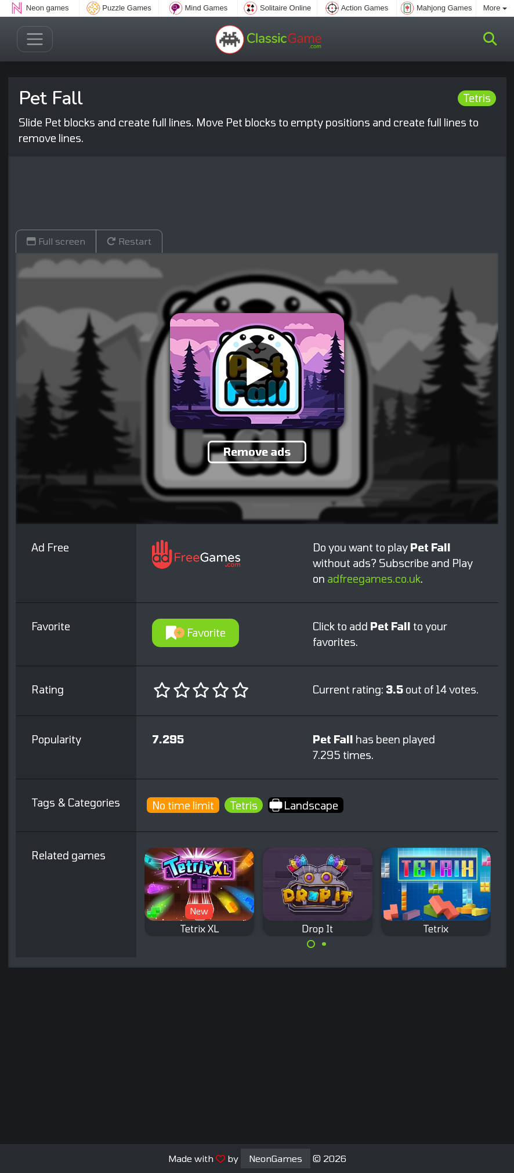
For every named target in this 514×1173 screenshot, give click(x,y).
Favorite (196, 632)
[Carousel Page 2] (324, 944)
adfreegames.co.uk (374, 578)
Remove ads (257, 451)
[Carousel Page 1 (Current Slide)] (311, 944)
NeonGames (275, 1158)
